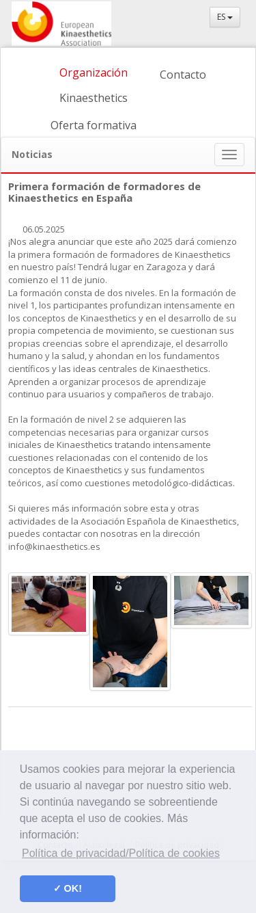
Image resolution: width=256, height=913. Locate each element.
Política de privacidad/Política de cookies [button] (121, 853)
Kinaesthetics (93, 97)
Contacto (183, 74)
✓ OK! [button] (67, 888)
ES (225, 17)
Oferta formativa (94, 125)
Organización (93, 72)
